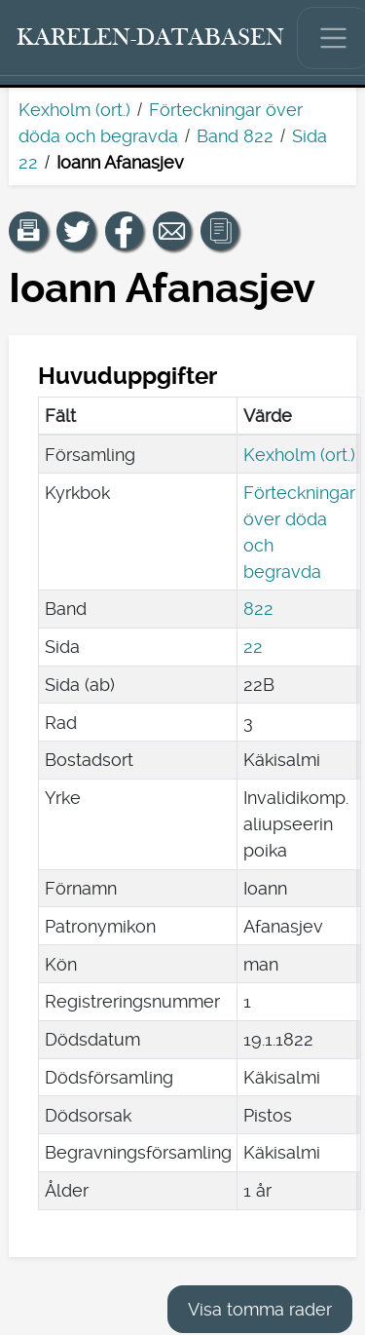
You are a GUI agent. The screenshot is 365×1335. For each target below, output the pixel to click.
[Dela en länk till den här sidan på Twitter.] (75, 230)
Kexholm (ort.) (74, 109)
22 (253, 646)
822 (258, 608)
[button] (28, 230)
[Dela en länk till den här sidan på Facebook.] (124, 230)
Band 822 (235, 136)
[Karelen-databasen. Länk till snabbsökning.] (151, 38)
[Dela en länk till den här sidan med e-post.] (172, 230)
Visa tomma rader (260, 1309)
